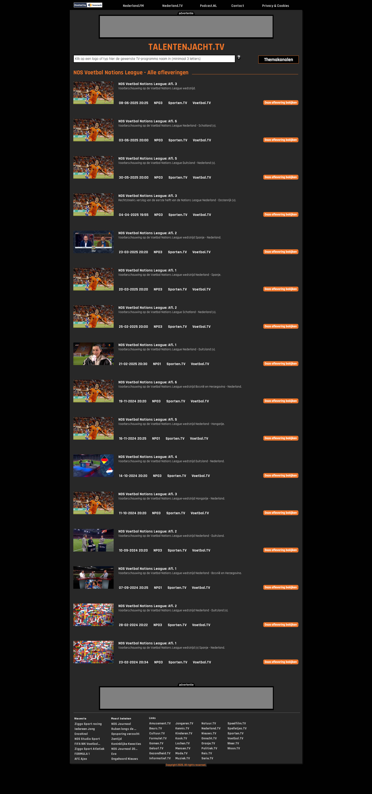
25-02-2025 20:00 (133, 326)
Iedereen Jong (84, 729)
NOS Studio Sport (87, 739)
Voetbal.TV (202, 102)
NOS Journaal (121, 724)
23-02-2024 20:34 (134, 662)
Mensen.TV (182, 748)
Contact (237, 6)
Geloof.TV (156, 748)
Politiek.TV (209, 748)
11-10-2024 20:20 (132, 513)
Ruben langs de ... (123, 729)
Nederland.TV (172, 6)
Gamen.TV (156, 743)
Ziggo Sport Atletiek (89, 749)
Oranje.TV (208, 743)
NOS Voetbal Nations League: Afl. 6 (147, 121)
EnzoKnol (81, 734)
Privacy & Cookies (275, 6)
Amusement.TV (160, 723)
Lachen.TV (182, 743)
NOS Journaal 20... (124, 749)
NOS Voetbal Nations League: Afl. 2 (147, 233)
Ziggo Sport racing (88, 724)
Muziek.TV (182, 758)
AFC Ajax (80, 759)
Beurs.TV (155, 728)
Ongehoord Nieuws (124, 759)
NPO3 (158, 102)
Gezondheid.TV (159, 753)
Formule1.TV (158, 738)
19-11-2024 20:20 (132, 401)
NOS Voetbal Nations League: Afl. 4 (147, 456)
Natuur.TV (208, 723)
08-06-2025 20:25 (133, 102)
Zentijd (116, 739)
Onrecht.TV (209, 738)
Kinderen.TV (183, 733)
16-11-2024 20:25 (132, 438)
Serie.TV (207, 758)
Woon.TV (234, 748)
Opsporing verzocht (125, 734)
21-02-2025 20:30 (133, 363)
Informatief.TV (160, 758)
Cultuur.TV (157, 733)
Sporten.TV (177, 102)
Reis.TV (206, 753)
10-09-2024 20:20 (133, 550)
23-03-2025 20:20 (133, 252)
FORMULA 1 (82, 754)
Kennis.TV (182, 728)
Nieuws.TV (208, 733)
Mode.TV (181, 753)
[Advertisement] (186, 26)
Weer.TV (233, 743)
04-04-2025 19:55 (134, 214)
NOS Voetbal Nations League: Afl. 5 (147, 158)
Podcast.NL (208, 6)
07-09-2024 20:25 (133, 587)
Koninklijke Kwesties (126, 744)
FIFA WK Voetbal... (87, 744)
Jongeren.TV (184, 723)
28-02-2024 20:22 (133, 625)
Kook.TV (181, 738)
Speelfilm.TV (237, 723)
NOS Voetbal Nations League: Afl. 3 (147, 83)
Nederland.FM (133, 6)
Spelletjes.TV (237, 728)
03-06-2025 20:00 (134, 140)
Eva (113, 754)
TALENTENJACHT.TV (186, 47)
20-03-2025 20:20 (133, 289)
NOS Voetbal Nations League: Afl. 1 (147, 270)
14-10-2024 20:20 (133, 475)
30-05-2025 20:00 (134, 177)
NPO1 (157, 363)
